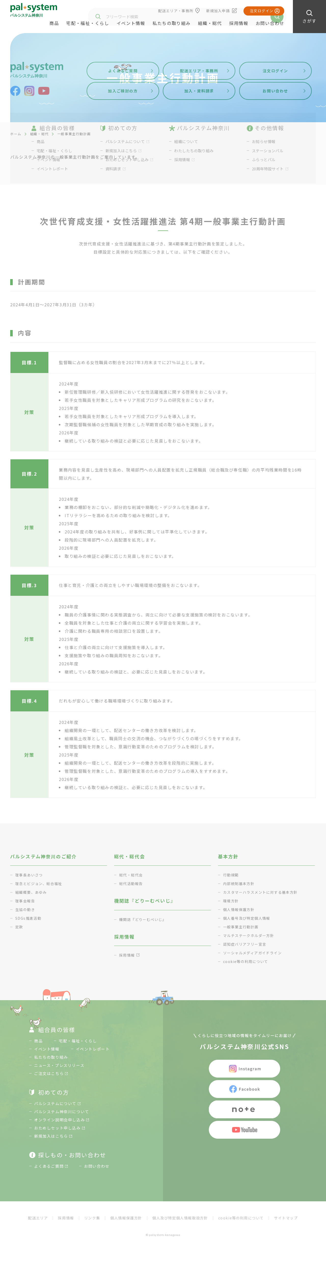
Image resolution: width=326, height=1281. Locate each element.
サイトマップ (286, 1218)
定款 (19, 926)
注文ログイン (261, 10)
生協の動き (25, 909)
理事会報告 (25, 900)
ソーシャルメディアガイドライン (254, 952)
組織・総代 (39, 133)
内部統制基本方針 (240, 883)
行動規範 (231, 874)
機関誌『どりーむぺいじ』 (144, 919)
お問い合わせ (270, 23)
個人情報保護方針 (240, 909)
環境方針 (231, 900)
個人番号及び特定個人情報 (248, 918)
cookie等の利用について (247, 961)
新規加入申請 (218, 10)
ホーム (15, 133)
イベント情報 (131, 23)
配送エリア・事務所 (176, 10)
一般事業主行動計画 (242, 926)
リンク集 (92, 1218)
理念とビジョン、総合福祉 (40, 883)
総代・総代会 (131, 874)
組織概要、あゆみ (32, 892)
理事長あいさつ (30, 874)
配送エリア (38, 1218)
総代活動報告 (131, 883)
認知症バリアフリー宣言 (246, 944)
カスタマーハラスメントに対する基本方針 (263, 892)
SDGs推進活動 (29, 918)
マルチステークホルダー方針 (250, 935)
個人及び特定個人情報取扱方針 (180, 1218)
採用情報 (238, 23)
